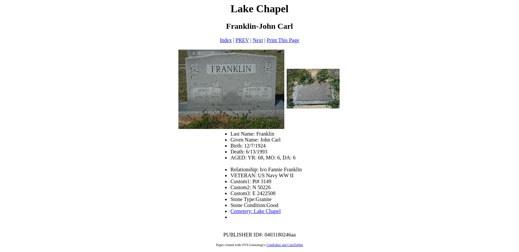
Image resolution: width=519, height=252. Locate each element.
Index (226, 40)
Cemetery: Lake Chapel (255, 211)
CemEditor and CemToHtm (284, 245)
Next (258, 40)
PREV (242, 40)
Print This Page (283, 40)
